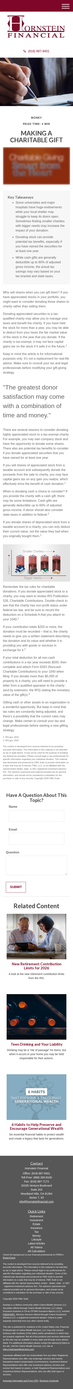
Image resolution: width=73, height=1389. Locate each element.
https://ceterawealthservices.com (18, 1349)
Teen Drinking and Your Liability (36, 1044)
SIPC (12, 1314)
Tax (36, 1231)
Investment (36, 1220)
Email (13, 829)
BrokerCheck (9, 1258)
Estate (36, 1224)
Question (12, 852)
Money (36, 1235)
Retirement (36, 1216)
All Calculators (36, 1251)
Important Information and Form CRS (20, 1381)
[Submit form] (16, 887)
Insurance (36, 1228)
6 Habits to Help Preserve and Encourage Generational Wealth (36, 1126)
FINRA (6, 1314)
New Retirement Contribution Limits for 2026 (36, 966)
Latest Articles (36, 1243)
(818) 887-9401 (36, 51)
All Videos (36, 1247)
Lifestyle (36, 1239)
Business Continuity (49, 1381)
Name (13, 806)
